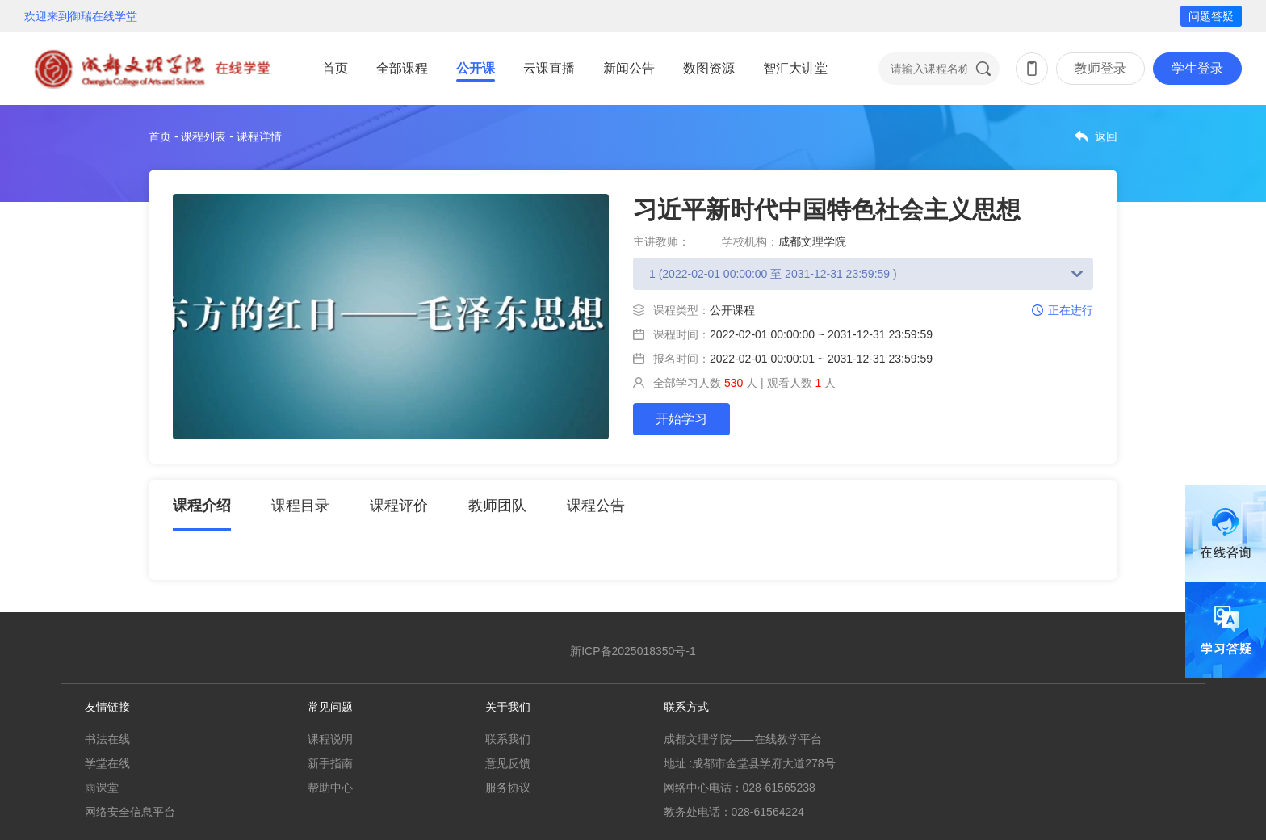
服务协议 (507, 787)
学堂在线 (107, 763)
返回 (1106, 136)
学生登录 (1197, 68)
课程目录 (300, 506)
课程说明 (330, 739)
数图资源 (709, 68)
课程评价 (399, 506)
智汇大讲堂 (795, 68)
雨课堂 (102, 787)
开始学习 (681, 419)
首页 (335, 68)
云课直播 (549, 68)
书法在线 (107, 739)
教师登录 (1100, 68)
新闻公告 (629, 68)
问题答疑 (1211, 16)
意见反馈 (507, 763)
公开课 (475, 68)
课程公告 (596, 506)
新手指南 (330, 763)
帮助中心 (330, 787)
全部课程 (402, 68)
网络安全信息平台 (130, 811)
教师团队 (497, 506)
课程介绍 (202, 506)
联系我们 (507, 739)
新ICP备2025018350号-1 (633, 651)
